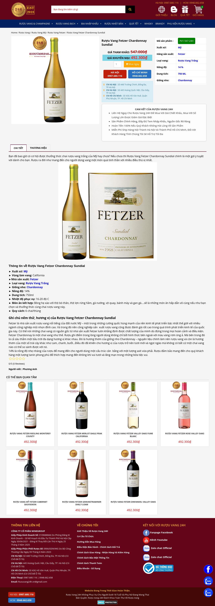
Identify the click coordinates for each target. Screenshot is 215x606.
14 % (180, 67)
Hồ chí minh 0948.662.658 (139, 74)
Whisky (148, 23)
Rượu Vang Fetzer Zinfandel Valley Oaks (133, 501)
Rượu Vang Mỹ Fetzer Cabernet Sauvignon (30, 503)
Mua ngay (132, 64)
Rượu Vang (24, 32)
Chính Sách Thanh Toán (89, 563)
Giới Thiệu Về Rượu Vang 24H (92, 531)
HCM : (20, 600)
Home (14, 32)
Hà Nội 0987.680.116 (115, 74)
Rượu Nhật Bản (115, 24)
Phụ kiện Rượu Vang (181, 24)
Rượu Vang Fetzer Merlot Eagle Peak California (81, 435)
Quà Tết (135, 24)
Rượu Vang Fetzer (56, 32)
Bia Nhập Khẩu (91, 24)
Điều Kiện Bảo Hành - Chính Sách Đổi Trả (98, 547)
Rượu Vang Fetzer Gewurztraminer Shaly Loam (81, 503)
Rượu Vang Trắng (188, 60)
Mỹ (179, 47)
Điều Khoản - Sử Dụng (88, 568)
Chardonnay (185, 80)
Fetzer (181, 54)
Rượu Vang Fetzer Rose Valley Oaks (184, 433)
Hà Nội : (21, 594)
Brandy (160, 23)
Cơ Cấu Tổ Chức (85, 536)
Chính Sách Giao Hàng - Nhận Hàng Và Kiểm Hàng (103, 552)
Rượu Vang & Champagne (36, 24)
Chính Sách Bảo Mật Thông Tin (93, 557)
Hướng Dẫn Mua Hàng (89, 541)
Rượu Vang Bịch (67, 24)
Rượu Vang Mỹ (39, 32)
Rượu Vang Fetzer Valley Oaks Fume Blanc (133, 435)
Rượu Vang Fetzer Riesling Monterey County (30, 435)
